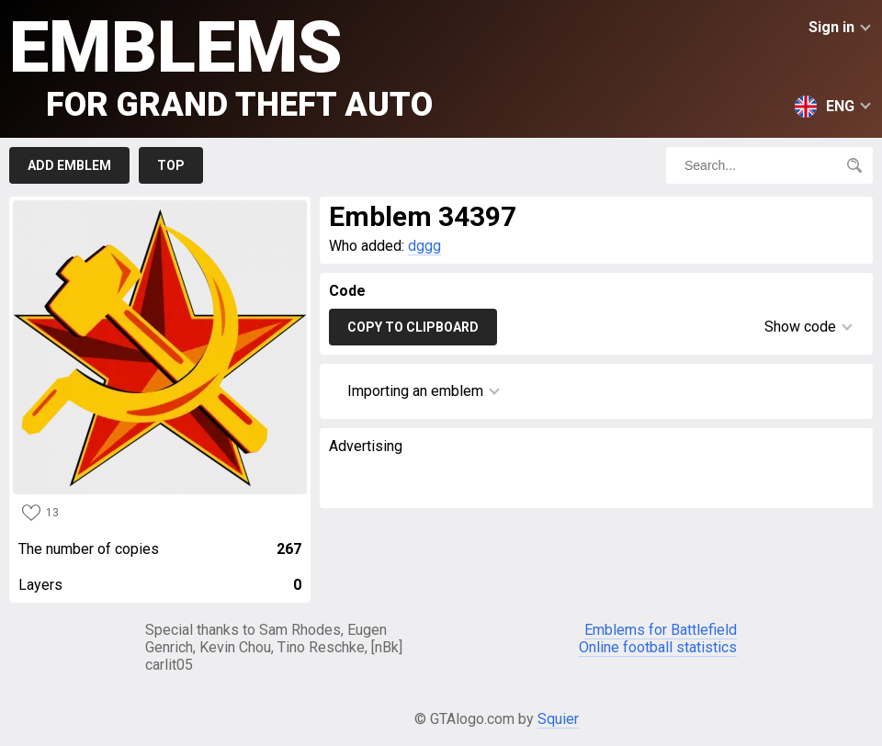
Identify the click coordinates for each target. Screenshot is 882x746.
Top (171, 165)
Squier (558, 719)
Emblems (221, 65)
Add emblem (69, 165)
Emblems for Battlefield (660, 630)
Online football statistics (658, 647)
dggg (424, 245)
